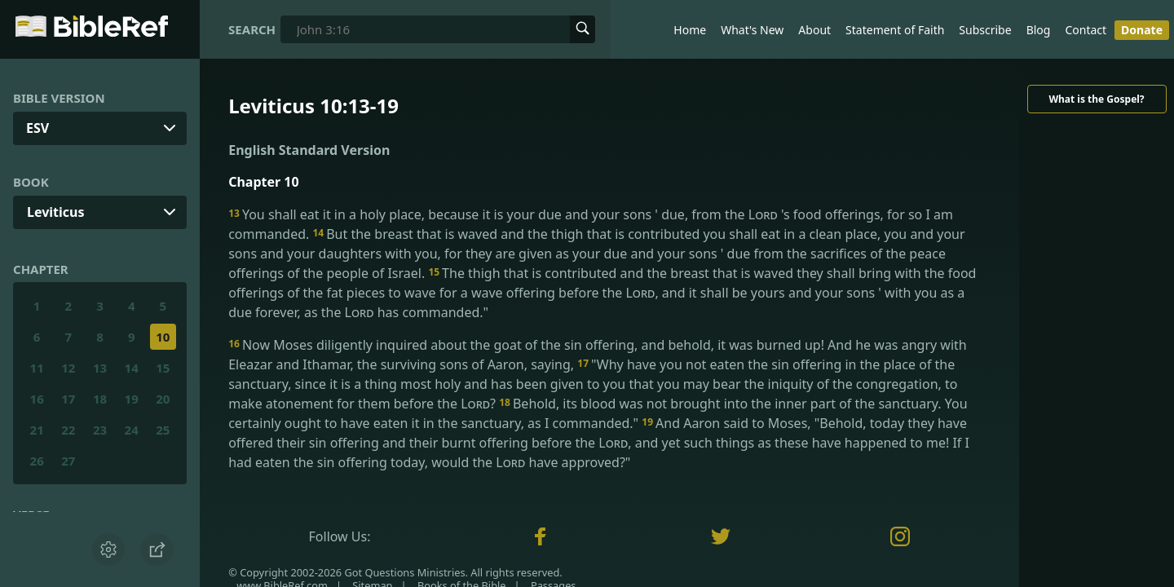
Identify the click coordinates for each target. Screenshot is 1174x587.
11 (37, 368)
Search (252, 29)
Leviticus (56, 212)
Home (689, 30)
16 (37, 399)
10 (163, 337)
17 (68, 399)
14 (132, 368)
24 (132, 429)
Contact (1085, 30)
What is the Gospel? (1096, 99)
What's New (752, 30)
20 (163, 399)
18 (100, 399)
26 (37, 460)
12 (68, 368)
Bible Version (59, 98)
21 (37, 429)
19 (132, 399)
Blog (1038, 30)
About (814, 30)
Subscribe (985, 30)
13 (100, 368)
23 (100, 429)
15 (163, 368)
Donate (1142, 30)
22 (68, 429)
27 (68, 460)
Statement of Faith (894, 30)
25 (163, 429)
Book (31, 182)
